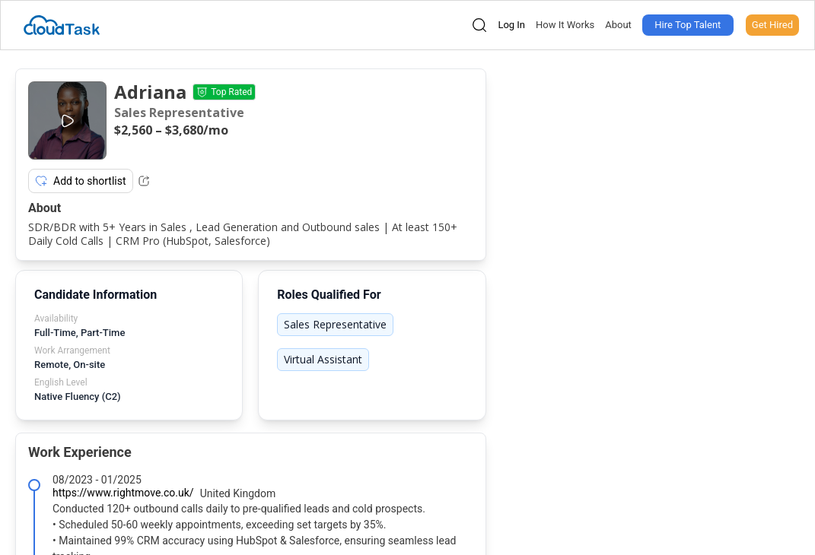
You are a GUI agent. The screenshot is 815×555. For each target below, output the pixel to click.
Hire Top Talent (687, 24)
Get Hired (772, 24)
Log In (511, 24)
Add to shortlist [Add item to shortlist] (80, 181)
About (618, 24)
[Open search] (479, 25)
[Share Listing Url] (144, 181)
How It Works (565, 24)
